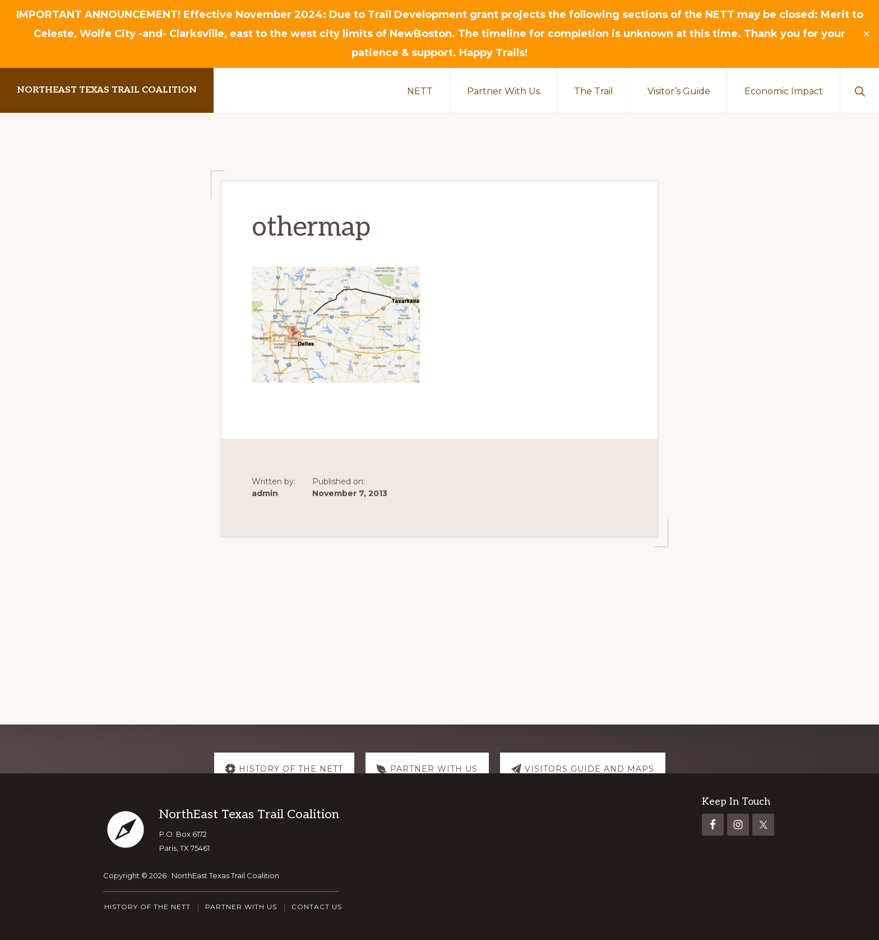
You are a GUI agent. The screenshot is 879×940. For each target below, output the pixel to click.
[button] (859, 90)
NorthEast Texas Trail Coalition (107, 90)
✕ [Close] (867, 34)
